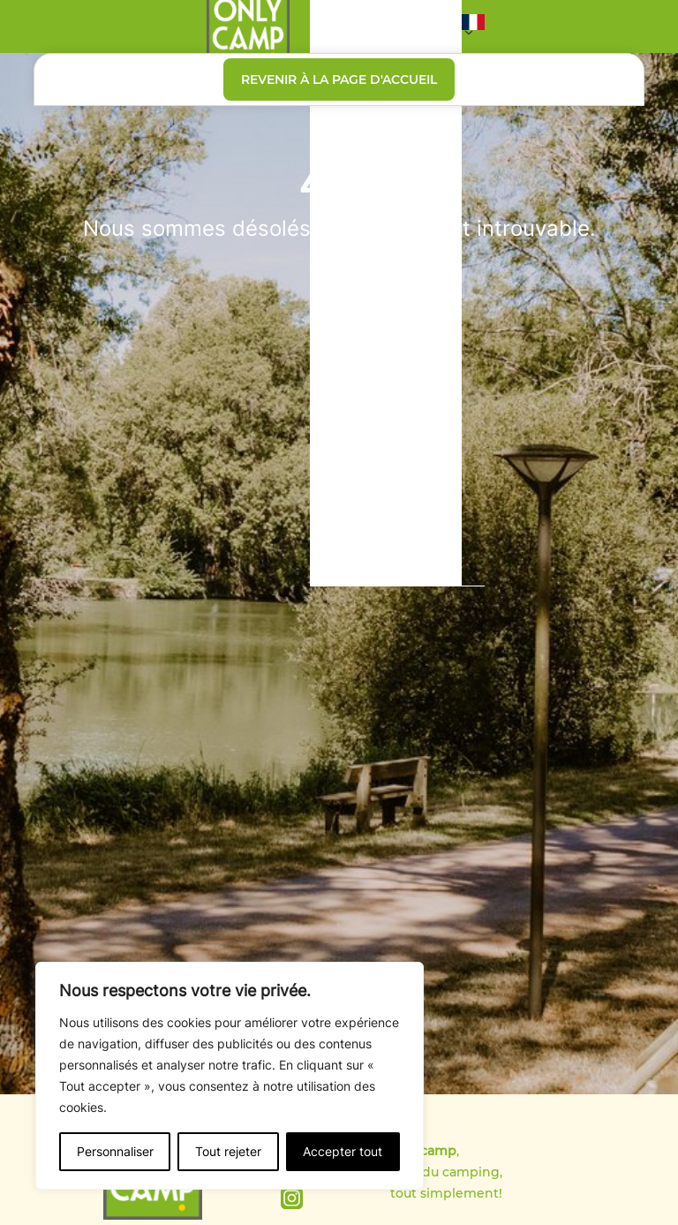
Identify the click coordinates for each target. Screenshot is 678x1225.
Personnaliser (115, 1151)
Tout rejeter (228, 1151)
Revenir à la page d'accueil (339, 79)
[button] (473, 26)
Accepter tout (342, 1151)
